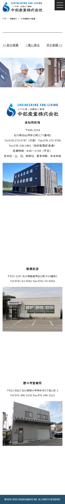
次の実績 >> (54, 45)
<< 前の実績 (11, 45)
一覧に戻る (32, 45)
